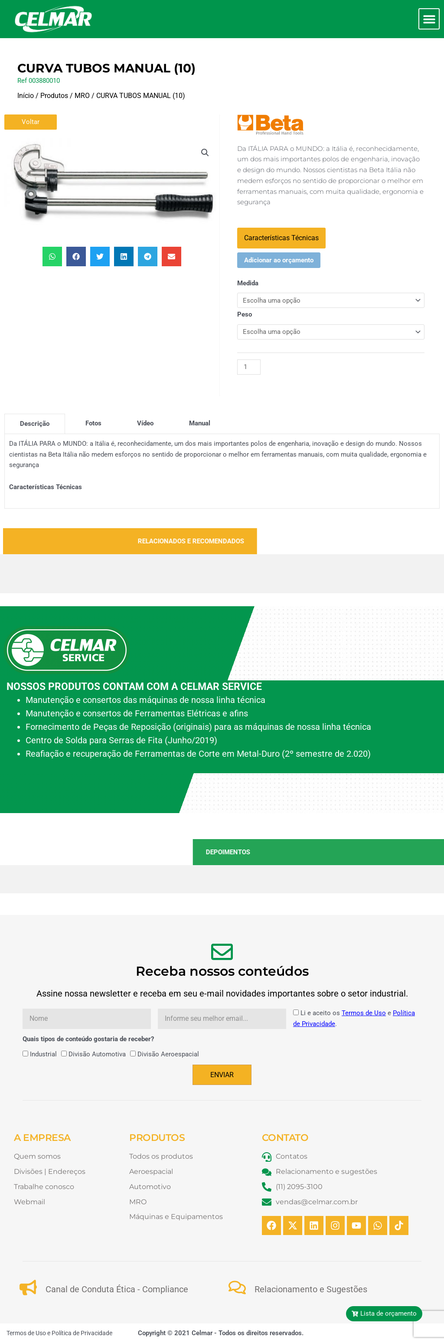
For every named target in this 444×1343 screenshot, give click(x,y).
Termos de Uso (364, 1013)
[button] (429, 18)
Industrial (43, 1054)
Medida (247, 283)
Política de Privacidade (82, 1333)
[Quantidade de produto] (249, 367)
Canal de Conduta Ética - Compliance (117, 1289)
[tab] (34, 424)
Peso (244, 314)
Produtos (54, 95)
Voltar (30, 122)
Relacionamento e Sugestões (311, 1289)
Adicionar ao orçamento (278, 260)
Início (25, 95)
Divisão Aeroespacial (168, 1054)
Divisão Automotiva (97, 1054)
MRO (82, 95)
